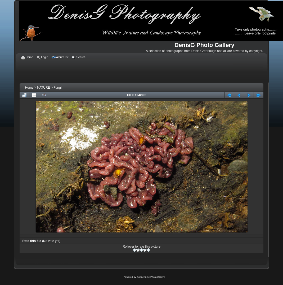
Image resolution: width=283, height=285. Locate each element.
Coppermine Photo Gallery (151, 277)
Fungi (57, 87)
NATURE (43, 87)
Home (29, 87)
